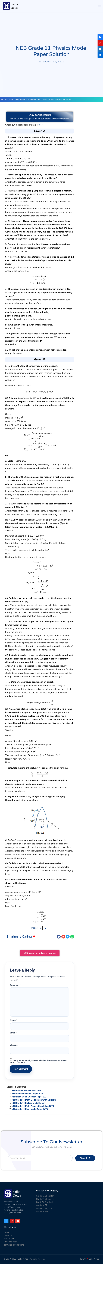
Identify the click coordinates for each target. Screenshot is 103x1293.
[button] (99, 5)
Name (13, 1021)
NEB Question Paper (18, 99)
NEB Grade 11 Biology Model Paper (28, 1103)
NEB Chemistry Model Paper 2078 (27, 1094)
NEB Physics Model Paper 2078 (26, 1091)
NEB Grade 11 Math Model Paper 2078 (30, 1109)
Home (4, 99)
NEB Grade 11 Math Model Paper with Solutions (34, 1100)
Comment (15, 986)
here (41, 124)
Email (13, 1033)
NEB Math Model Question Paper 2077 (30, 1097)
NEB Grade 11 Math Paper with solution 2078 (33, 1106)
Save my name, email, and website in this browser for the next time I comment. (39, 1062)
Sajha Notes (23, 1259)
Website (14, 1045)
